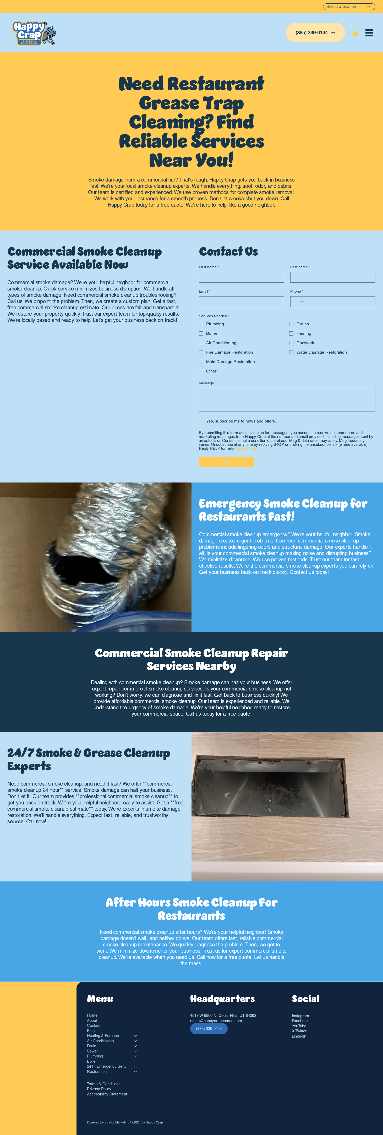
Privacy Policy (99, 1089)
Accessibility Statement (107, 1094)
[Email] (240, 302)
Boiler (92, 1061)
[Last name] (331, 277)
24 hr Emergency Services (108, 1066)
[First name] (240, 277)
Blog (91, 1030)
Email (204, 291)
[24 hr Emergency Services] (135, 1066)
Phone (296, 291)
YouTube (299, 1026)
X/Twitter (299, 1031)
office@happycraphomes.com (216, 1020)
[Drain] (135, 1046)
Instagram (300, 1015)
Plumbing (95, 1056)
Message (206, 383)
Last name (300, 267)
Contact (93, 1025)
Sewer (92, 1051)
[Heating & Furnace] (135, 1035)
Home (92, 1015)
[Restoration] (135, 1071)
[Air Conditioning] (135, 1041)
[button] (355, 32)
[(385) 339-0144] (315, 32)
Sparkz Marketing (117, 1122)
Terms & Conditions (104, 1084)
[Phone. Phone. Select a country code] (299, 302)
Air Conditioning (100, 1041)
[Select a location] (349, 6)
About (92, 1020)
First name (209, 267)
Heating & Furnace (103, 1035)
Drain (91, 1046)
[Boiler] (135, 1061)
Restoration (97, 1071)
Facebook (300, 1020)
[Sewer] (135, 1051)
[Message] (287, 399)
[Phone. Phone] (338, 302)
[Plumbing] (135, 1056)
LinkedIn (299, 1036)
